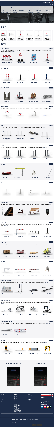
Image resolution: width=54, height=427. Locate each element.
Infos (1, 401)
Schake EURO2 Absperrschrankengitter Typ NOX (5, 39)
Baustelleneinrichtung (6, 280)
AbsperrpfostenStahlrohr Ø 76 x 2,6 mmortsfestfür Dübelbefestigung (23, 40)
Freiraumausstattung (5, 300)
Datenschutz (14, 422)
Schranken (3, 262)
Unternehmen (29, 399)
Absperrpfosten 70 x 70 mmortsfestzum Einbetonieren (40, 39)
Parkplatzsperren (5, 106)
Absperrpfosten (4, 68)
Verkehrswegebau (5, 88)
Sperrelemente (4, 222)
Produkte (15, 394)
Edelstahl (3, 183)
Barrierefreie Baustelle (6, 321)
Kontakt (29, 394)
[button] (52, 0)
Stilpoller (3, 145)
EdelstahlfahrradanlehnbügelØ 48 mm (31, 39)
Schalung (3, 164)
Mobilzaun (3, 125)
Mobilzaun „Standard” (14, 39)
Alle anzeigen (51, 48)
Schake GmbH (2, 394)
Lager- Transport (5, 242)
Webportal (2, 409)
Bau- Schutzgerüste (5, 202)
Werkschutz (3, 340)
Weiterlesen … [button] (13, 51)
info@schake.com (44, 402)
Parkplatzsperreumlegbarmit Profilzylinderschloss (49, 40)
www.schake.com (44, 404)
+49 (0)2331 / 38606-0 (45, 401)
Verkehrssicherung (5, 48)
